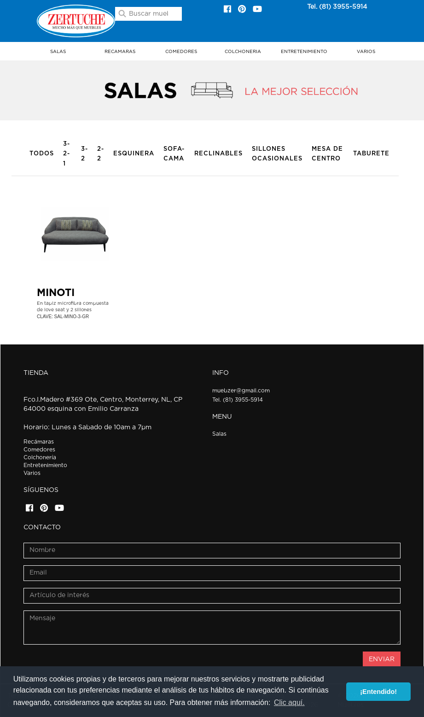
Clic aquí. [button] (289, 702)
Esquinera (133, 154)
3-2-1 (66, 154)
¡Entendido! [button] (378, 691)
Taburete (371, 154)
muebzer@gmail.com (241, 390)
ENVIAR (382, 659)
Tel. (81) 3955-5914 (337, 7)
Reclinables (218, 154)
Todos (41, 154)
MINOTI (56, 293)
